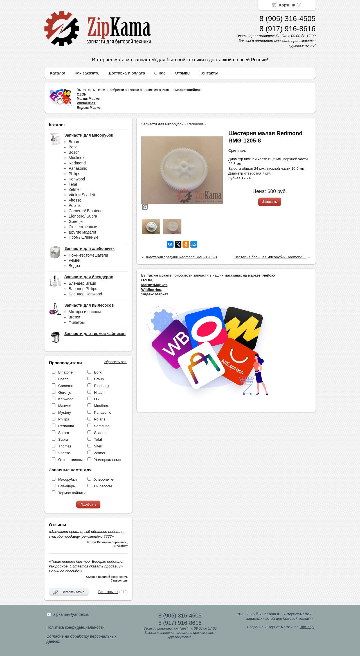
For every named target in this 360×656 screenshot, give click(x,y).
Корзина (287, 5)
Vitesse (75, 200)
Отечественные (83, 227)
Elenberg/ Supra (83, 216)
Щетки (74, 317)
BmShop (307, 627)
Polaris (75, 205)
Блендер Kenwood (85, 294)
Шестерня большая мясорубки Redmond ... (269, 257)
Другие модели (82, 232)
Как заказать (87, 73)
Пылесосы (103, 486)
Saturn (63, 433)
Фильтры (77, 322)
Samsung (101, 426)
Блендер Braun (82, 283)
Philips (74, 173)
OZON (82, 94)
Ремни (74, 260)
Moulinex (76, 157)
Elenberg (101, 386)
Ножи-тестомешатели (88, 255)
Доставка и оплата (127, 73)
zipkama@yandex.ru (71, 614)
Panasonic (78, 168)
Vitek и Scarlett (82, 195)
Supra (63, 439)
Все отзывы (108, 592)
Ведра (74, 265)
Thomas (64, 446)
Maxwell (64, 406)
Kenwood (77, 179)
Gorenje (76, 221)
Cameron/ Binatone (86, 211)
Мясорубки (67, 479)
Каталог (58, 73)
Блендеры (67, 486)
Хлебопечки (104, 479)
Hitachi (99, 392)
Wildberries (86, 103)
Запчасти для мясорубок (162, 124)
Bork (73, 147)
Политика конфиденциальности (75, 627)
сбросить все (115, 362)
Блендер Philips (83, 288)
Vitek (98, 446)
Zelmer (75, 189)
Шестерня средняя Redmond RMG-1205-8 (181, 257)
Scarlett (100, 433)
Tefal (73, 184)
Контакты (209, 73)
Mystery (64, 412)
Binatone (65, 372)
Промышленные (83, 237)
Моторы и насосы (85, 311)
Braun (74, 141)
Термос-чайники (72, 493)
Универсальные (107, 460)
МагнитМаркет (89, 99)
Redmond (77, 163)
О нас (160, 73)
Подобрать (88, 504)
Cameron (65, 386)
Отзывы (182, 73)
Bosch (74, 152)
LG (96, 399)
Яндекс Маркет (89, 108)
